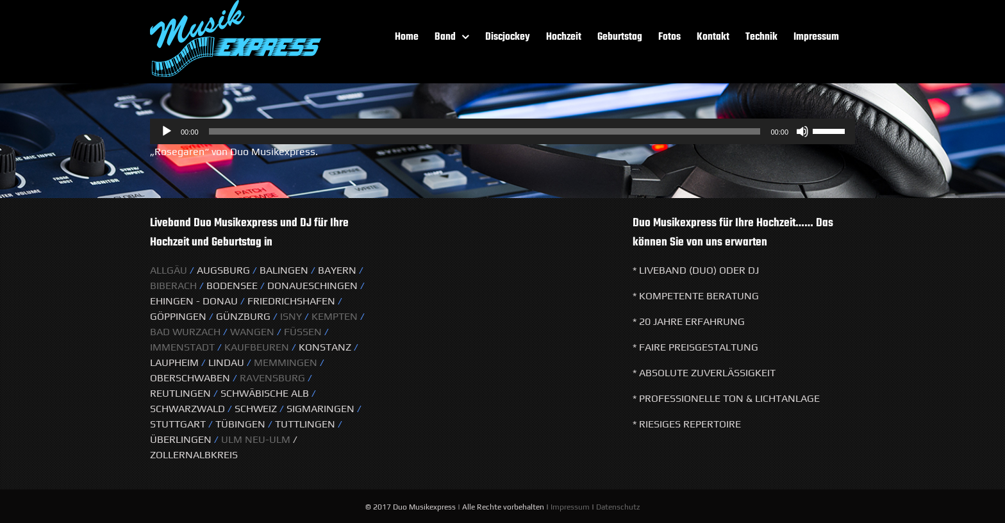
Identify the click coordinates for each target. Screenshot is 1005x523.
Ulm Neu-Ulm (254, 439)
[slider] (485, 131)
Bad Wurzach (185, 332)
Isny (292, 316)
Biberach (173, 285)
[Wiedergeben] (166, 131)
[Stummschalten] (802, 131)
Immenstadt (182, 347)
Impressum (570, 506)
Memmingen (285, 362)
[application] (502, 131)
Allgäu (168, 270)
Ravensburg (272, 378)
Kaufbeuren (256, 347)
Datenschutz (618, 506)
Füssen (303, 332)
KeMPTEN (335, 316)
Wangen (252, 332)
